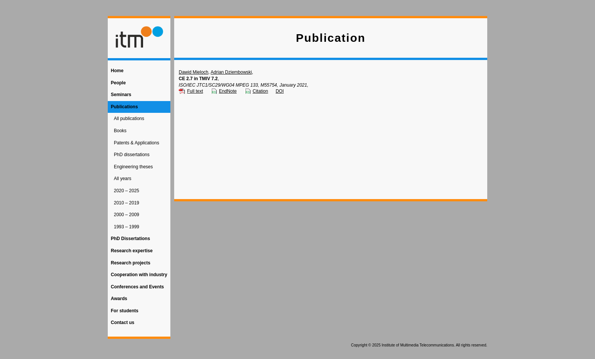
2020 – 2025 (126, 190)
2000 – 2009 (126, 214)
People (118, 82)
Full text (195, 91)
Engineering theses (133, 166)
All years (122, 178)
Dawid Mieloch (193, 72)
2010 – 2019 (126, 203)
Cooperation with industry (139, 274)
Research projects (130, 263)
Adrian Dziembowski (231, 72)
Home (117, 70)
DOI (279, 91)
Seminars (121, 94)
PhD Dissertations (130, 238)
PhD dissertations (132, 154)
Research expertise (132, 250)
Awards (119, 298)
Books (120, 130)
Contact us (122, 322)
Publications (124, 106)
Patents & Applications (136, 142)
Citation (260, 91)
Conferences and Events (137, 286)
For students (125, 310)
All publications (129, 118)
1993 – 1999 (126, 226)
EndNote (228, 91)
